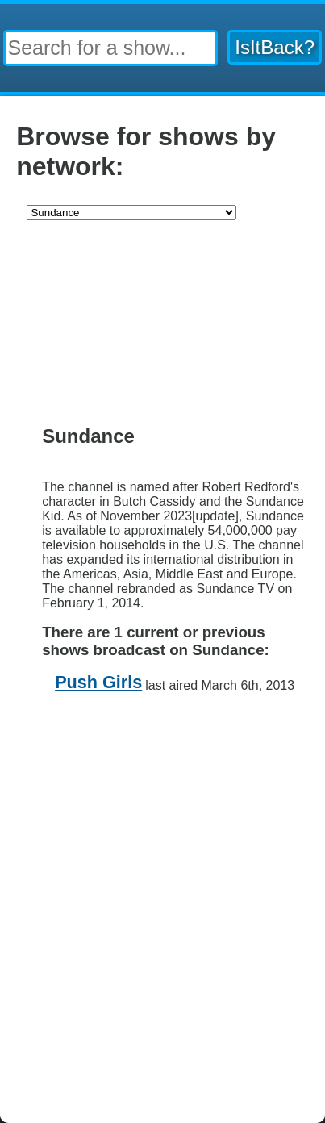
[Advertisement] (162, 325)
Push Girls (98, 682)
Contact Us (211, 738)
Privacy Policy (123, 738)
